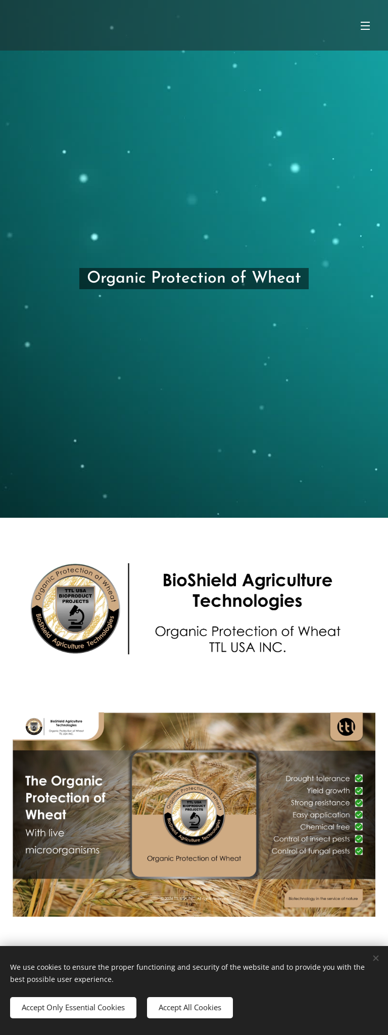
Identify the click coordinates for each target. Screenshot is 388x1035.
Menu (365, 25)
